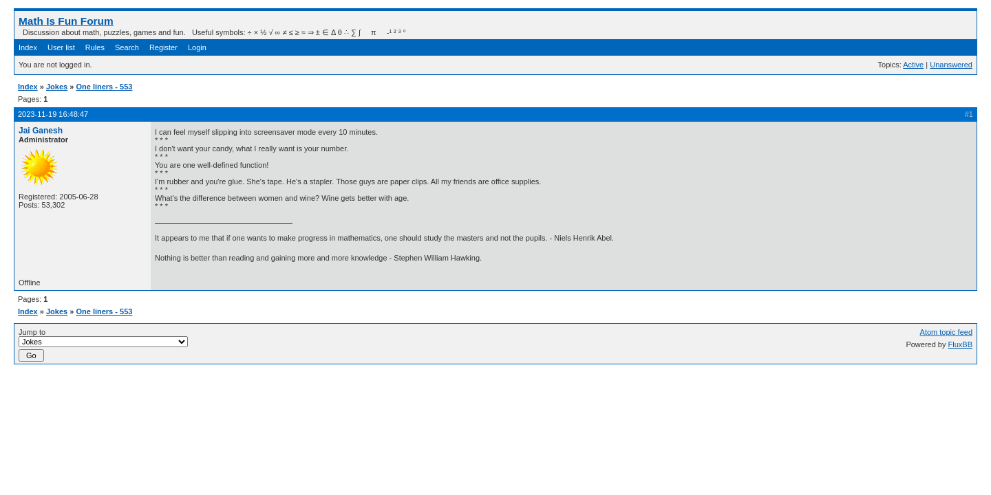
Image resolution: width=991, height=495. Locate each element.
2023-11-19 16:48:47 (53, 114)
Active (913, 64)
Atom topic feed (946, 332)
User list (61, 47)
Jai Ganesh (41, 130)
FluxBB (960, 344)
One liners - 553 (104, 86)
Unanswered (951, 64)
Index (28, 47)
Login (197, 47)
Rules (95, 47)
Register (163, 47)
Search (127, 47)
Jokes (56, 86)
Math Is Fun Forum (66, 21)
